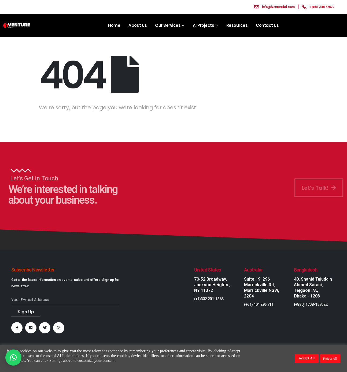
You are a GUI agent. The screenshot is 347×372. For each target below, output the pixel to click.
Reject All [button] (330, 358)
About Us (137, 25)
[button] (13, 357)
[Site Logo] (16, 25)
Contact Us (267, 25)
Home (114, 25)
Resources (237, 25)
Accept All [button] (306, 358)
